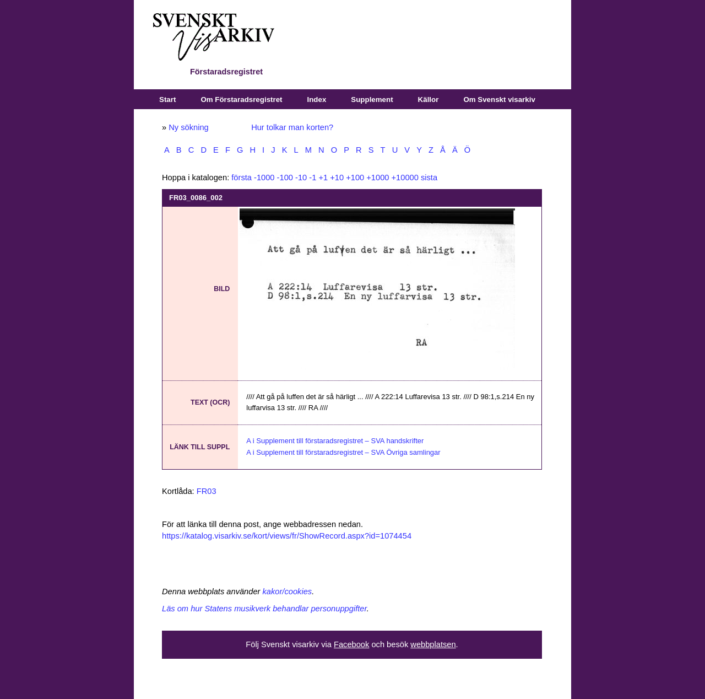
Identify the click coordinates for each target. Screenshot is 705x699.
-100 (285, 177)
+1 (323, 177)
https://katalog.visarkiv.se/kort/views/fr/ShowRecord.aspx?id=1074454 (286, 535)
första (241, 177)
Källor (428, 99)
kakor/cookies (287, 591)
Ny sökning (189, 127)
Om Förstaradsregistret (241, 99)
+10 (337, 177)
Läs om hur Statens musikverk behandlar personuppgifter (264, 608)
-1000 (264, 177)
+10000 (405, 177)
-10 (301, 177)
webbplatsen (432, 644)
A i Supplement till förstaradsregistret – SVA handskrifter (335, 441)
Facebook (351, 644)
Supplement (372, 99)
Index (317, 99)
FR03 (206, 491)
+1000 (377, 177)
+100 (355, 177)
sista (429, 177)
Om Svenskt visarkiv (499, 99)
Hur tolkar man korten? (292, 127)
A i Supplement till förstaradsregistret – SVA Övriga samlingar (343, 452)
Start (167, 99)
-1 (312, 177)
